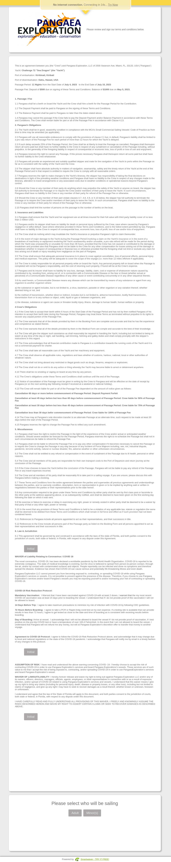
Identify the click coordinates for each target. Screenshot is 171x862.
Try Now (113, 4)
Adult (75, 813)
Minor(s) (92, 813)
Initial (30, 548)
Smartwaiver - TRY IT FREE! (95, 859)
